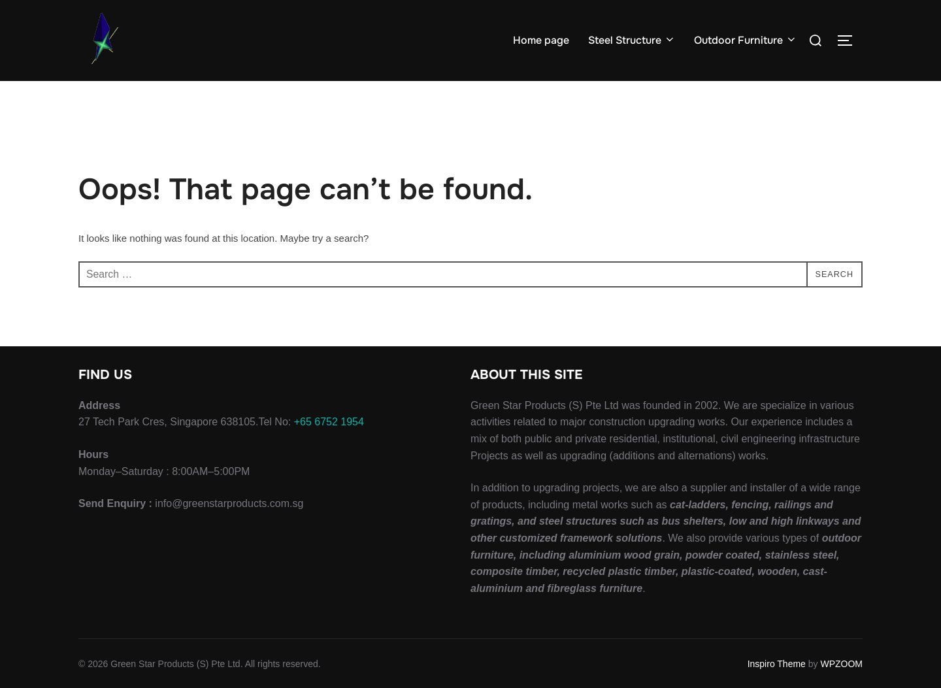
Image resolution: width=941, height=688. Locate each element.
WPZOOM (841, 663)
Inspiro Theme (777, 663)
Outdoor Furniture (745, 40)
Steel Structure (632, 40)
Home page (542, 40)
